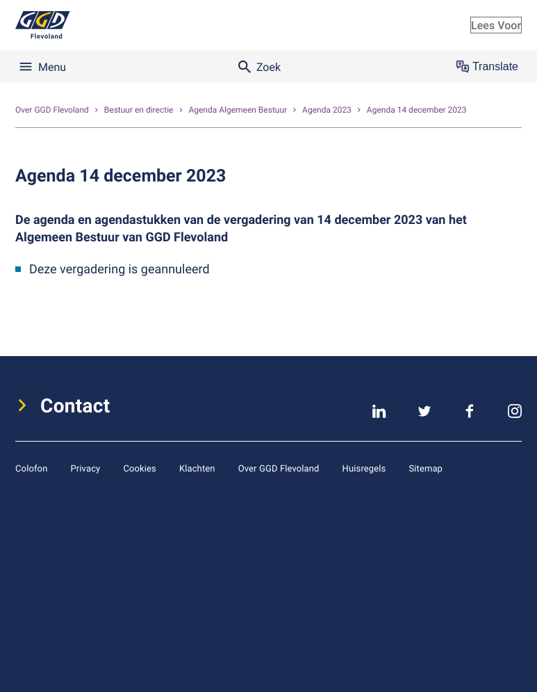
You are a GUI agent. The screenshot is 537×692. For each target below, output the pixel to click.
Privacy (85, 468)
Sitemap (425, 468)
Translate (487, 67)
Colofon (31, 468)
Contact (75, 405)
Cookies (139, 468)
